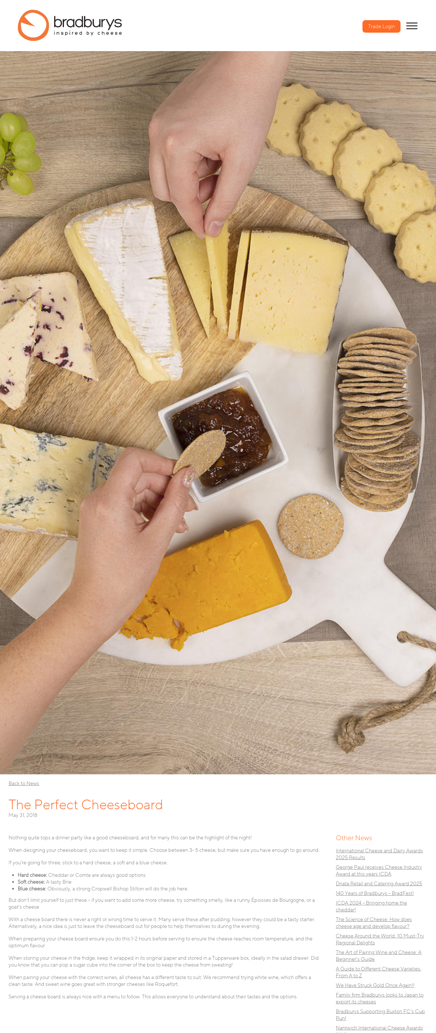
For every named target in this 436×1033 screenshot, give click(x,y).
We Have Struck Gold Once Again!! (375, 985)
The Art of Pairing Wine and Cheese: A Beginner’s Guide (379, 956)
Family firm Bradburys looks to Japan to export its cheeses (380, 998)
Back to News (24, 783)
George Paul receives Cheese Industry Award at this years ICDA (379, 870)
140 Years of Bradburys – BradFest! (375, 893)
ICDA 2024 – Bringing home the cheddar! (371, 906)
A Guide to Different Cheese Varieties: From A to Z (378, 972)
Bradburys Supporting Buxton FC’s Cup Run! (380, 1015)
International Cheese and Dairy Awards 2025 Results (379, 854)
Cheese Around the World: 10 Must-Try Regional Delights (380, 939)
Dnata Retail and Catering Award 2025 (379, 883)
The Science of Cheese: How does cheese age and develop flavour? (374, 923)
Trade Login (381, 26)
